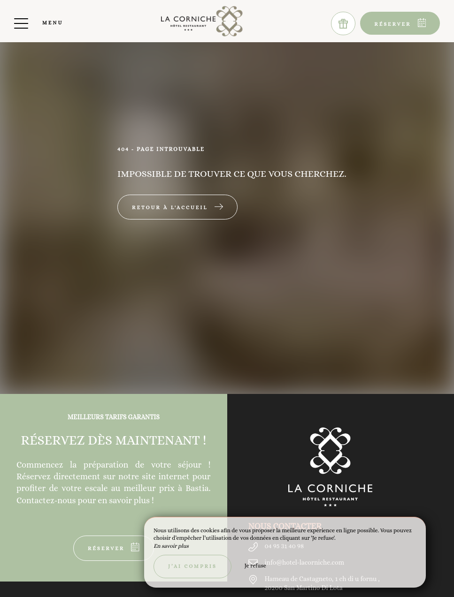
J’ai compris (192, 566)
